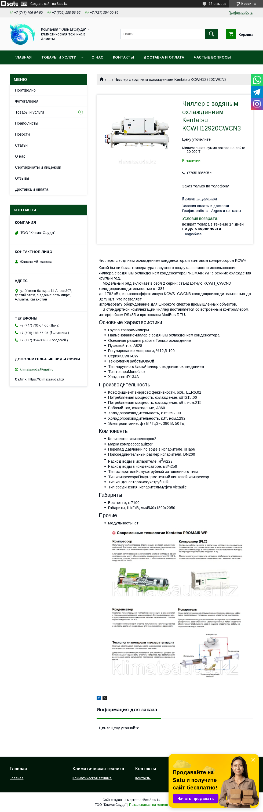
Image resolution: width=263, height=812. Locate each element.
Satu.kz (154, 800)
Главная (23, 57)
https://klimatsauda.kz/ (46, 379)
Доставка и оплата (164, 57)
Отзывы (22, 178)
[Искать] (211, 34)
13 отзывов (217, 4)
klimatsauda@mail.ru (36, 369)
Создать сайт (40, 4)
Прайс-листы (26, 123)
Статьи (21, 145)
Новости (22, 134)
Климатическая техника (92, 778)
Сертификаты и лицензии (38, 167)
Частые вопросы (212, 57)
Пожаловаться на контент (148, 805)
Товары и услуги (58, 57)
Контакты (123, 57)
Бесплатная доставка (199, 199)
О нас (97, 57)
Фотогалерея (26, 101)
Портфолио (25, 90)
